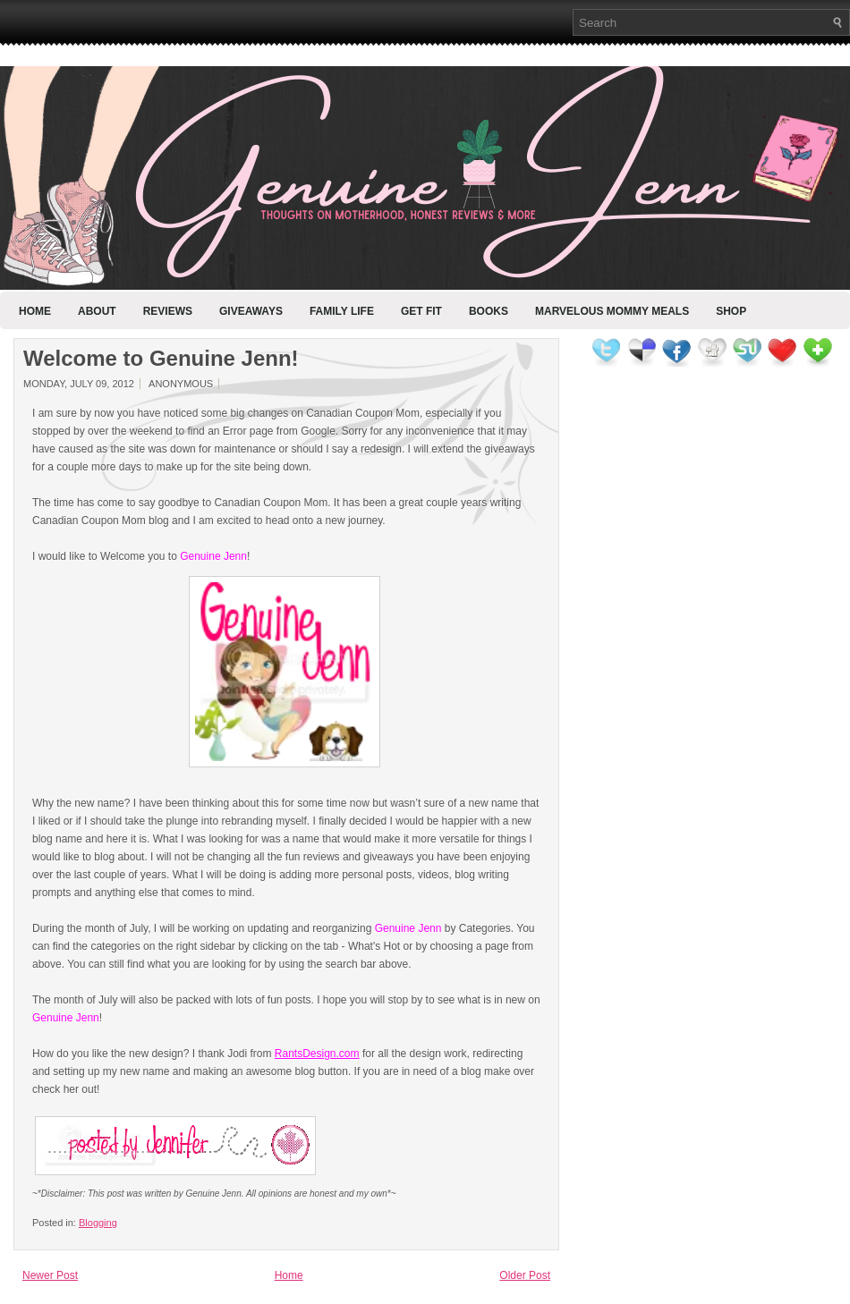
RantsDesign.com (317, 1053)
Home (35, 311)
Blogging (98, 1222)
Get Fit (421, 311)
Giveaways (251, 311)
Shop (731, 311)
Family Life (342, 311)
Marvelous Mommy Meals (612, 311)
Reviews (167, 311)
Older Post (524, 1275)
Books (488, 311)
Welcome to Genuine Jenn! (161, 358)
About (97, 311)
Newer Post (50, 1275)
